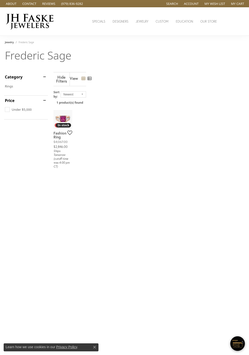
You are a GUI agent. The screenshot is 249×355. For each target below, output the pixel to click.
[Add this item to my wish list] (112, 172)
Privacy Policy (66, 347)
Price (10, 100)
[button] (171, 3)
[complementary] (213, 328)
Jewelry (142, 21)
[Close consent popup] (94, 347)
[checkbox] (18, 109)
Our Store (208, 21)
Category (14, 77)
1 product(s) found (148, 99)
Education (184, 21)
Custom (162, 21)
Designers (120, 21)
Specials (98, 21)
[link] (11, 3)
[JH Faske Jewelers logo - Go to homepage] (31, 21)
